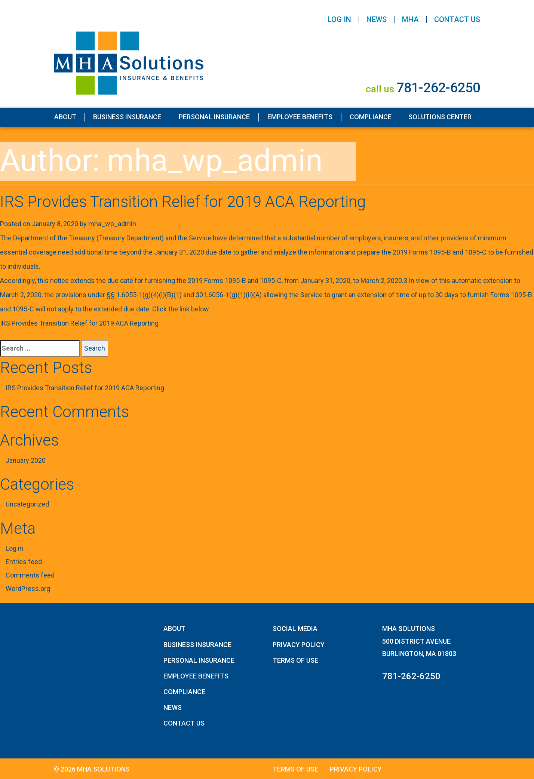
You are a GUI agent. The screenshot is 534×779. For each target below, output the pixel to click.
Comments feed (30, 575)
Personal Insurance (214, 117)
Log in (14, 548)
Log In (339, 19)
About (65, 117)
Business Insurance (127, 117)
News (376, 19)
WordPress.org (28, 588)
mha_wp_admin (112, 224)
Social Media (295, 628)
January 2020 (26, 460)
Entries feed (24, 562)
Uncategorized (27, 504)
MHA (410, 19)
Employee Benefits (299, 117)
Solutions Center (440, 117)
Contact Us (457, 19)
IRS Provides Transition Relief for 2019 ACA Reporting (183, 202)
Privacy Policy (299, 645)
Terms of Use (295, 660)
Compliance (371, 117)
